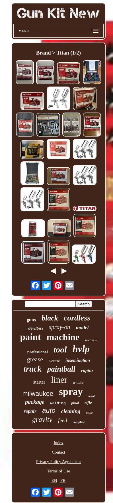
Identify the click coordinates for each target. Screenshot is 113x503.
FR (62, 480)
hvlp (81, 349)
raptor (87, 370)
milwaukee (38, 393)
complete (79, 422)
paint (30, 337)
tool (60, 349)
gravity (42, 419)
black (50, 318)
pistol (75, 403)
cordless (77, 317)
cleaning (71, 411)
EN (54, 480)
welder (78, 382)
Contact (58, 452)
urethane (91, 340)
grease (35, 359)
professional (37, 352)
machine (63, 337)
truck (33, 368)
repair (30, 411)
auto (49, 410)
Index (58, 442)
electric (54, 360)
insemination (77, 360)
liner (59, 380)
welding (58, 403)
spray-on (59, 327)
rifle (88, 402)
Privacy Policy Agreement (58, 461)
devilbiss (35, 328)
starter (39, 382)
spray (71, 391)
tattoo (89, 412)
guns (31, 319)
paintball (61, 369)
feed (62, 420)
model (82, 327)
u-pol (92, 396)
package (34, 402)
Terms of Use (58, 471)
